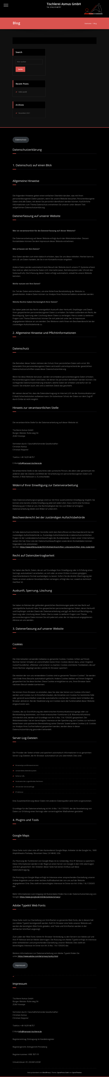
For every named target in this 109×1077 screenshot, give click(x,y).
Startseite (89, 23)
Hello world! (23, 91)
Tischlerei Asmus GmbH (64, 4)
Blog (96, 23)
